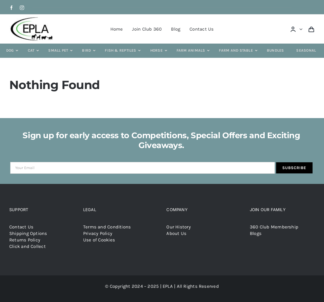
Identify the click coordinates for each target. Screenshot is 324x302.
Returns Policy (24, 240)
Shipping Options (28, 233)
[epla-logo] (32, 18)
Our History (178, 227)
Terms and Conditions (107, 227)
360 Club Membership (274, 227)
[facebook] (11, 8)
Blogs (256, 233)
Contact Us (21, 227)
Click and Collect (27, 246)
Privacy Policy (97, 233)
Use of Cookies (99, 240)
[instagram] (22, 8)
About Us (176, 233)
